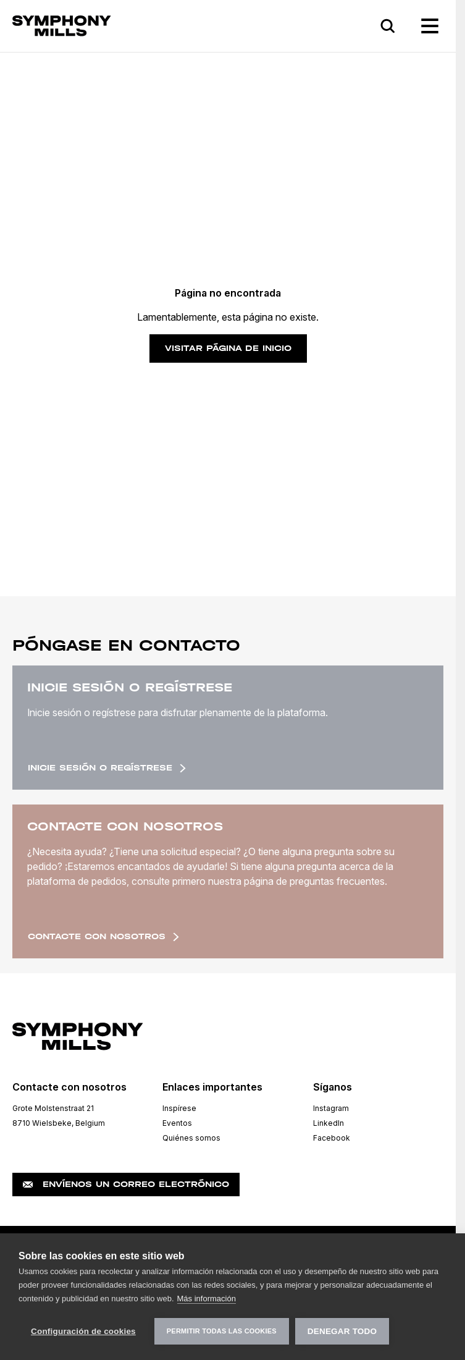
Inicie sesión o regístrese (107, 767)
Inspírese (179, 1108)
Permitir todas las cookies (222, 1331)
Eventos (177, 1123)
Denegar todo (342, 1331)
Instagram (331, 1108)
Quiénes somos (191, 1137)
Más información (206, 1298)
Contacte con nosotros (103, 936)
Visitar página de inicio (228, 348)
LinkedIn (328, 1123)
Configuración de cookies (83, 1331)
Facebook (331, 1137)
